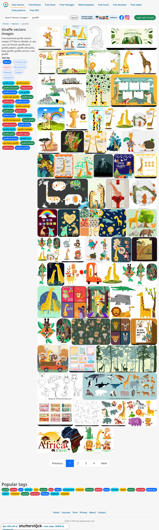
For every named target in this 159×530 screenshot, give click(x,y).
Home (6, 23)
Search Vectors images (16, 17)
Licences (65, 512)
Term (75, 512)
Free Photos (34, 4)
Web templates (86, 4)
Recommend (19, 67)
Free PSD (34, 10)
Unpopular (8, 77)
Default (7, 62)
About (92, 512)
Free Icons (103, 4)
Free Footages (67, 4)
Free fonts (50, 4)
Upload (74, 17)
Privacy (83, 512)
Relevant (7, 72)
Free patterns (19, 10)
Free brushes (119, 4)
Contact (102, 512)
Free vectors (18, 4)
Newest (7, 67)
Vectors (15, 23)
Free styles (136, 4)
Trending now (20, 62)
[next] (104, 463)
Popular (18, 72)
